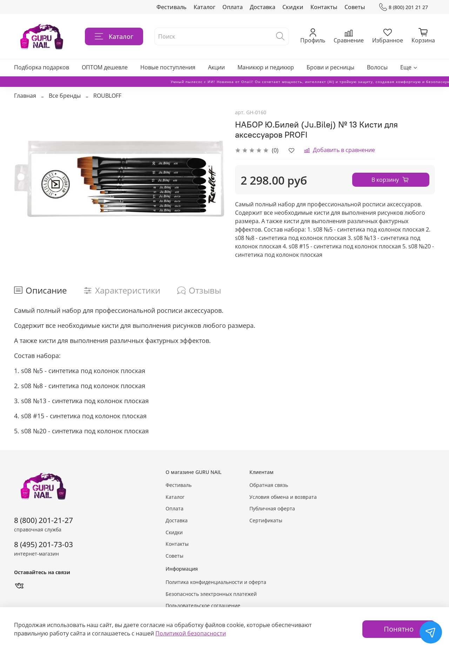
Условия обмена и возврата (283, 497)
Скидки (292, 7)
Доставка (262, 7)
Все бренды (65, 95)
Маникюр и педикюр (265, 67)
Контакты (323, 7)
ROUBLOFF (107, 95)
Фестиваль (171, 7)
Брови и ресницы (330, 67)
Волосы (377, 67)
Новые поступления (167, 67)
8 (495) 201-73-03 (43, 544)
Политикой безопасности (190, 633)
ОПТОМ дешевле (105, 67)
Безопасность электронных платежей (211, 594)
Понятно (399, 629)
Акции (216, 67)
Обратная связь (268, 485)
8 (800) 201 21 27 (403, 7)
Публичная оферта (272, 508)
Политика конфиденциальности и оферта (216, 582)
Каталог (204, 7)
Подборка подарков (41, 67)
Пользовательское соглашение (203, 605)
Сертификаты (265, 520)
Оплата (232, 7)
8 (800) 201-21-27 (43, 520)
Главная (25, 95)
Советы (354, 7)
